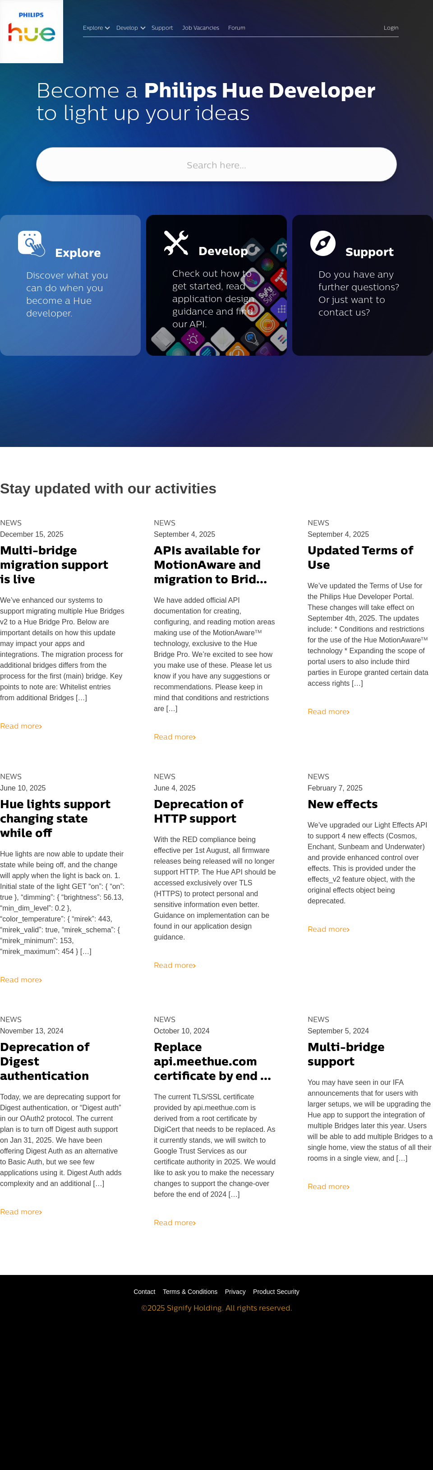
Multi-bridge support (346, 1055)
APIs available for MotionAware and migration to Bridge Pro (212, 566)
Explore (93, 28)
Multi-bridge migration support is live (54, 565)
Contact (144, 1291)
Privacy (235, 1291)
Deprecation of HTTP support (198, 812)
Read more (21, 726)
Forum (236, 28)
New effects (343, 805)
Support (162, 28)
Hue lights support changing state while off (55, 819)
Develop (127, 28)
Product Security (276, 1291)
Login (391, 28)
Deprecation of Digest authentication (44, 1062)
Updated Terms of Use (360, 558)
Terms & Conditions (190, 1291)
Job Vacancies (200, 28)
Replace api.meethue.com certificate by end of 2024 (213, 1063)
